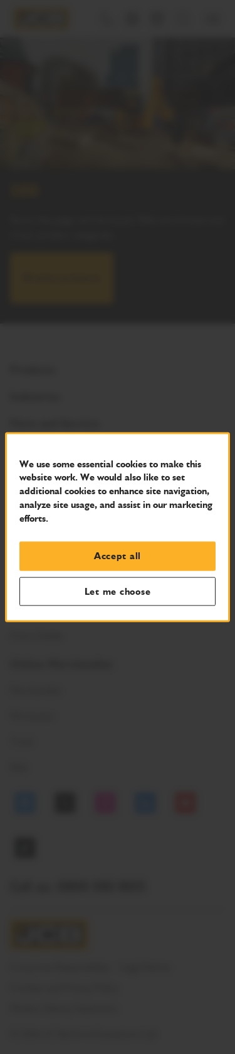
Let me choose (118, 591)
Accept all (117, 556)
